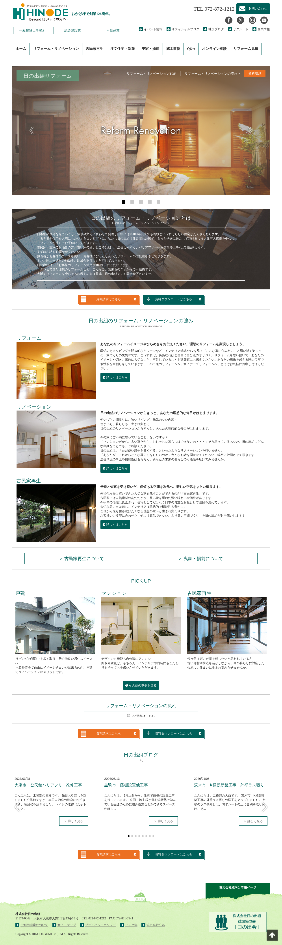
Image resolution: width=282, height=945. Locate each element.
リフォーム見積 (246, 49)
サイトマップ (64, 925)
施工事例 (173, 49)
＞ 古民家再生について (81, 558)
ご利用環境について (31, 925)
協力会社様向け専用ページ (237, 887)
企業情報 (261, 29)
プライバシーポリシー (98, 925)
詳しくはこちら (115, 377)
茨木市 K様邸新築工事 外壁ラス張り (229, 785)
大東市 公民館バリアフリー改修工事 (48, 785)
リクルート (238, 29)
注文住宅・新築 (122, 49)
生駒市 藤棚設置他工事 (126, 785)
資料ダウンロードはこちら (169, 299)
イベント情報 (150, 29)
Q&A (191, 49)
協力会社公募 (153, 925)
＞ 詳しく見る (73, 821)
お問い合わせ (253, 9)
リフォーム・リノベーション (56, 49)
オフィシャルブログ (183, 29)
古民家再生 (94, 49)
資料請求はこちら (101, 299)
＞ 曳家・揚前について (200, 558)
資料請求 (255, 73)
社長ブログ (213, 29)
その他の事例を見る (141, 685)
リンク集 (128, 925)
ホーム (21, 49)
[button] (31, 130)
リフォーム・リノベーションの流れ (212, 73)
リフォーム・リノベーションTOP (151, 73)
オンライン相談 (214, 49)
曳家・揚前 (150, 49)
